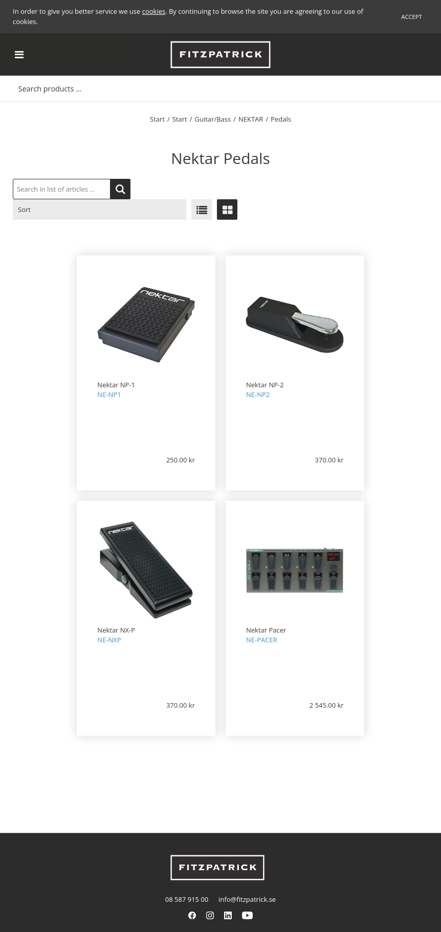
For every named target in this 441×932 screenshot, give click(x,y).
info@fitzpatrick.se (247, 899)
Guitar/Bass (213, 119)
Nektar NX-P (116, 630)
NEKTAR (250, 119)
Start (157, 119)
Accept (411, 16)
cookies (153, 11)
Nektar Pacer (266, 630)
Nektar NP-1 (116, 384)
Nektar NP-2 (265, 384)
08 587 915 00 (186, 899)
